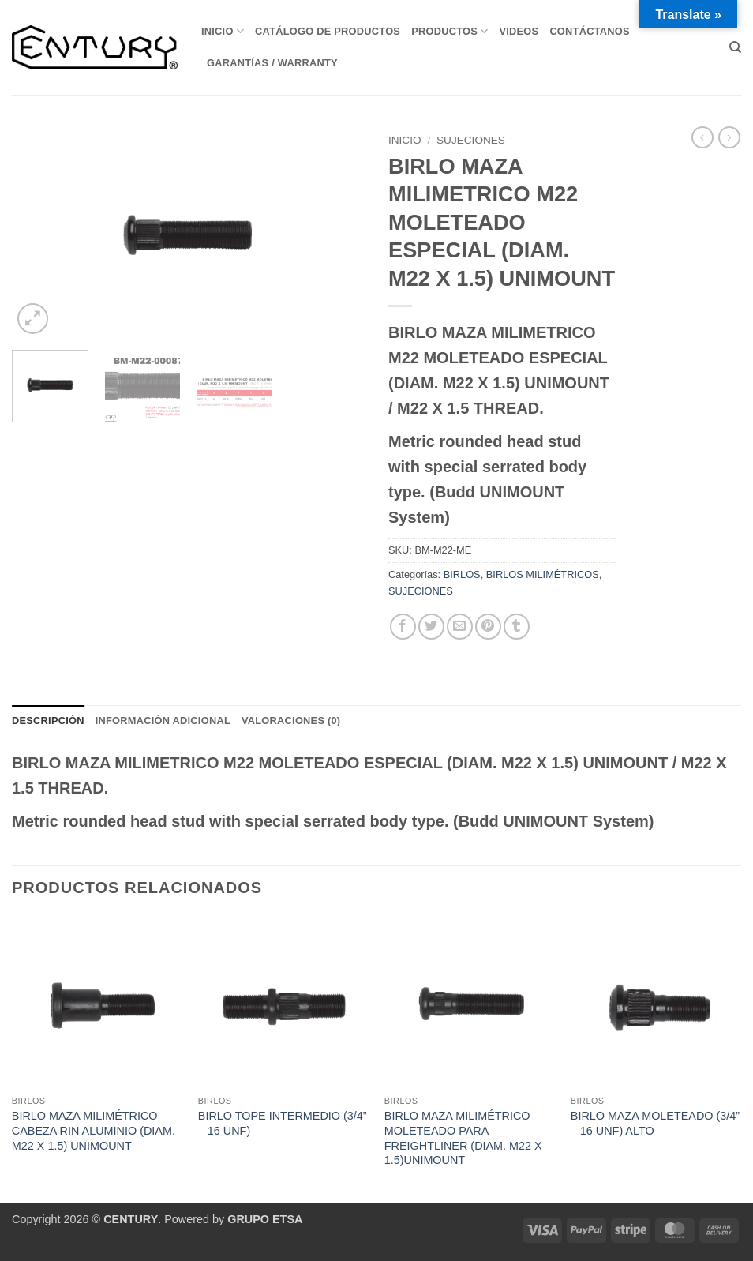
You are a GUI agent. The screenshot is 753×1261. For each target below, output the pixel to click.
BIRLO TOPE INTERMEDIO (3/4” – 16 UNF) (282, 1123)
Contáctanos (589, 31)
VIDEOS (518, 31)
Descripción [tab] (48, 720)
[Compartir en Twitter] (431, 627)
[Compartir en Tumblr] (517, 627)
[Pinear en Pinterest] (488, 627)
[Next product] (702, 137)
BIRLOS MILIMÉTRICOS (542, 574)
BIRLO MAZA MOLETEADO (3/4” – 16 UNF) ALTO (655, 1123)
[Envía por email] (460, 627)
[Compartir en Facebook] (403, 627)
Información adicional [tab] (163, 720)
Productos (449, 31)
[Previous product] (729, 137)
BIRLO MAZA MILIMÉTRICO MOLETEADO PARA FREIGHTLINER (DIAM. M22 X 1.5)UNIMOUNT (463, 1137)
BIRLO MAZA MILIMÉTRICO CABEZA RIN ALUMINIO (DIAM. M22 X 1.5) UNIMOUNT (93, 1130)
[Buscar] (735, 47)
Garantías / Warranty (272, 63)
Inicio (222, 31)
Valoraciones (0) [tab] (291, 720)
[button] (32, 318)
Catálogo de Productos (327, 31)
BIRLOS (462, 574)
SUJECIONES (470, 140)
